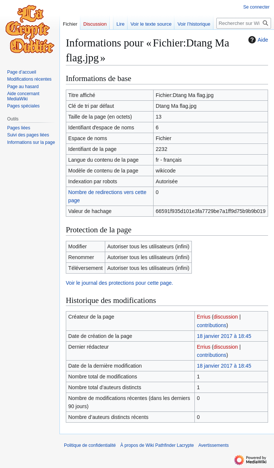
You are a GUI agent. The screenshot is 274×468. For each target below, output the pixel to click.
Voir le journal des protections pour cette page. (119, 283)
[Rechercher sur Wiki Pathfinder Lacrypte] (243, 23)
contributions (211, 325)
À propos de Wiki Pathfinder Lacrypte (157, 445)
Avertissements (214, 445)
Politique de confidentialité (90, 445)
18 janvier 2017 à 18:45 (224, 336)
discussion (226, 317)
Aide (257, 39)
